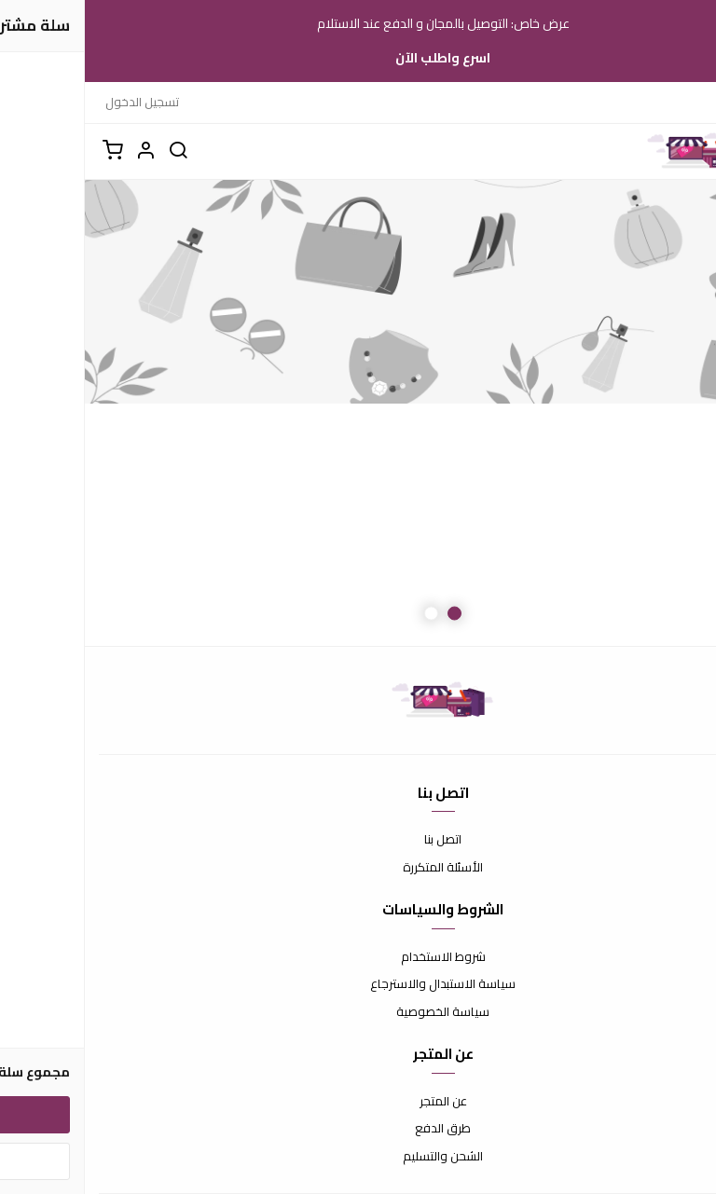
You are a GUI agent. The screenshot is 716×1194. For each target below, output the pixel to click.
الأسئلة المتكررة (358, 867)
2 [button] (346, 613)
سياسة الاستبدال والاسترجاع (358, 984)
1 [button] (370, 613)
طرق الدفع (358, 1128)
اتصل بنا (358, 839)
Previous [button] (655, 413)
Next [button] (60, 413)
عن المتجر (358, 1101)
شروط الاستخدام (358, 957)
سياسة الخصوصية (358, 1012)
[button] (61, 151)
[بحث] (93, 151)
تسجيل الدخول (57, 101)
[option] (358, 413)
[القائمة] (688, 151)
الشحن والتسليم (358, 1156)
